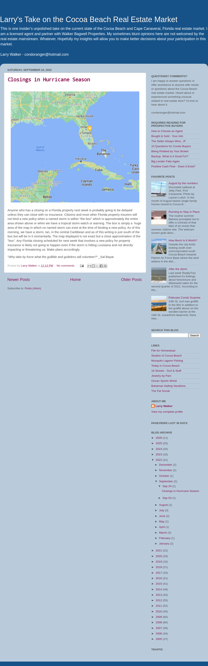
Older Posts (131, 279)
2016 (159, 578)
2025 (159, 443)
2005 (159, 639)
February (165, 538)
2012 (159, 600)
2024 (159, 449)
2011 (159, 605)
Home (75, 279)
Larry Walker (163, 406)
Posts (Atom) (33, 288)
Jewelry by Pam (161, 375)
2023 (159, 454)
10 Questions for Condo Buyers (171, 146)
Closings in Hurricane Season (49, 79)
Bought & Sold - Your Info (167, 136)
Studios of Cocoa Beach (166, 355)
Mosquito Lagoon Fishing (167, 360)
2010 (159, 611)
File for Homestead (163, 350)
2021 (159, 550)
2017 (159, 572)
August (164, 504)
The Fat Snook (160, 390)
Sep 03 (167, 498)
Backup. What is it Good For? (169, 156)
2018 (159, 567)
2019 (159, 561)
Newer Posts (18, 279)
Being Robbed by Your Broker (170, 151)
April (162, 527)
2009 (159, 616)
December (166, 464)
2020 (159, 556)
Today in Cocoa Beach (165, 365)
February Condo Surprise (184, 297)
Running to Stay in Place (184, 211)
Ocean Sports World (164, 380)
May (162, 521)
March (163, 532)
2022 (159, 459)
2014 (159, 589)
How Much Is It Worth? (183, 240)
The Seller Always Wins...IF (168, 141)
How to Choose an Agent (167, 131)
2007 (159, 628)
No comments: (66, 265)
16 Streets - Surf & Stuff (166, 370)
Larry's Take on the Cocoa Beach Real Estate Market (89, 19)
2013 (159, 594)
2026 (159, 437)
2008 (159, 622)
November (166, 470)
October (164, 475)
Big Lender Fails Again (165, 161)
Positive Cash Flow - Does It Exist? (173, 166)
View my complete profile (167, 411)
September (166, 481)
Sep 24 (167, 486)
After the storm (178, 269)
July (162, 510)
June (162, 516)
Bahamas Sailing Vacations (168, 385)
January (164, 543)
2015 (159, 583)
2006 (159, 633)
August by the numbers (183, 183)
